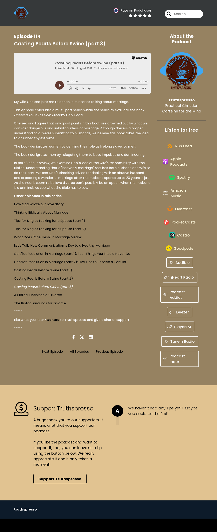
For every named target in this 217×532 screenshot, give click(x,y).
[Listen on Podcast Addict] (179, 308)
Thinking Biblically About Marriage (41, 212)
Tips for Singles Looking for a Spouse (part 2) (50, 229)
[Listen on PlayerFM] (179, 340)
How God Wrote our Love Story (39, 204)
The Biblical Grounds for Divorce (40, 303)
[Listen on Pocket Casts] (180, 232)
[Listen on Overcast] (179, 217)
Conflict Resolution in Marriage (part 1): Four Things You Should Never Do (72, 253)
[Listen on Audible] (179, 276)
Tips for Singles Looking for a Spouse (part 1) (49, 220)
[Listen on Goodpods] (179, 261)
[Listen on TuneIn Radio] (179, 355)
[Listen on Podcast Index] (179, 372)
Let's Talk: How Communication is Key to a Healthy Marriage (62, 245)
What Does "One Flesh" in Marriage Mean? (48, 237)
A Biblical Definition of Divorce (38, 295)
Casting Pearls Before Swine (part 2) (43, 278)
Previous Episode (109, 351)
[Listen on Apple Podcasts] (179, 165)
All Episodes (79, 351)
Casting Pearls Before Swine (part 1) (43, 270)
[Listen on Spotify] (179, 182)
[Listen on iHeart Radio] (180, 291)
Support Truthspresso (60, 492)
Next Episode (52, 351)
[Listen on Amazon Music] (179, 200)
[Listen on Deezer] (179, 325)
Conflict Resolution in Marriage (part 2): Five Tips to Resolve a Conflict (70, 262)
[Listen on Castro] (180, 246)
